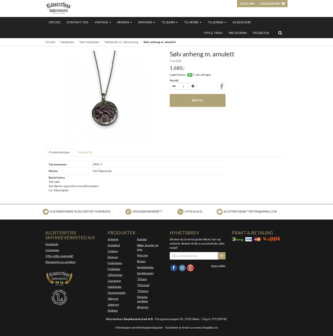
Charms (113, 251)
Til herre (192, 22)
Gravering (114, 281)
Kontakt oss (77, 22)
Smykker (146, 22)
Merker (124, 22)
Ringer (141, 261)
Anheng (113, 239)
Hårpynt (113, 298)
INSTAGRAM (238, 33)
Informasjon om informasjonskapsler (139, 327)
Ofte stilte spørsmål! (59, 256)
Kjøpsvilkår (218, 266)
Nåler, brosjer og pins (147, 247)
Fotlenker (114, 269)
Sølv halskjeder (89, 42)
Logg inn (247, 3)
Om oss (54, 22)
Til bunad (217, 22)
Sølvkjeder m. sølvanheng (121, 42)
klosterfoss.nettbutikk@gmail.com (250, 211)
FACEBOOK (261, 33)
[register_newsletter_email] (222, 255)
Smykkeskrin (145, 273)
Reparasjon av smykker (60, 262)
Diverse (113, 257)
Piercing (142, 255)
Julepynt (113, 304)
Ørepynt (142, 307)
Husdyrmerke (117, 292)
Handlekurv (272, 3)
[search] (280, 32)
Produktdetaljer (59, 152)
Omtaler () (84, 152)
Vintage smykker (142, 299)
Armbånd (114, 245)
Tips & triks (212, 33)
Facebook (51, 244)
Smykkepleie (145, 267)
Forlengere (115, 263)
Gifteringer (115, 275)
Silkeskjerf (242, 22)
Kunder (142, 239)
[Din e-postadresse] (194, 256)
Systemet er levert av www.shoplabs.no (191, 327)
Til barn (169, 22)
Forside (50, 42)
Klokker (113, 310)
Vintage (103, 22)
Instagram (52, 250)
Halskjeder (67, 42)
